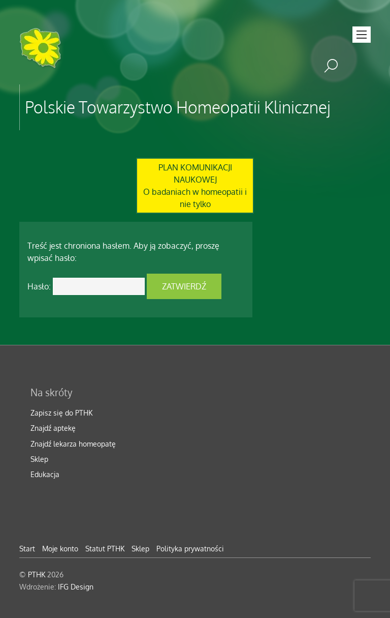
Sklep (39, 458)
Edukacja (44, 474)
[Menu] (361, 35)
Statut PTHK (104, 548)
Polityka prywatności (190, 548)
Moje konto (60, 548)
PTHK (36, 574)
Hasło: (86, 286)
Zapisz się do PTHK (61, 412)
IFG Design (75, 586)
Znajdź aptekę (53, 427)
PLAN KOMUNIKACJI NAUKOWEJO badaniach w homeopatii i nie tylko (195, 185)
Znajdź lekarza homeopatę (73, 443)
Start (27, 548)
